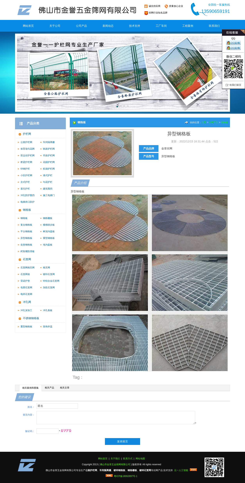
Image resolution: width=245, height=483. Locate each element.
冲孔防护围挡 (28, 195)
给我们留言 (235, 85)
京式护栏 (25, 182)
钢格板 (27, 209)
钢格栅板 (47, 218)
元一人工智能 (181, 470)
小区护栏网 (26, 175)
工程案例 (187, 25)
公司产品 (81, 25)
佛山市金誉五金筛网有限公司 (115, 464)
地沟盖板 (47, 244)
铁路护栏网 (49, 148)
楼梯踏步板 (49, 224)
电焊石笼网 (26, 294)
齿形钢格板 (26, 244)
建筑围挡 (47, 188)
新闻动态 (108, 25)
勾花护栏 (47, 182)
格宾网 (46, 267)
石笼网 (27, 259)
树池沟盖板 (49, 231)
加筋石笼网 (49, 287)
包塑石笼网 (26, 287)
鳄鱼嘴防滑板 (28, 251)
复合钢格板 (26, 224)
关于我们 (115, 458)
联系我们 (214, 25)
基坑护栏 (25, 188)
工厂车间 (161, 25)
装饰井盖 (47, 326)
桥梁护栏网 (26, 162)
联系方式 (127, 458)
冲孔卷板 (47, 310)
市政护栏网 (49, 155)
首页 (204, 122)
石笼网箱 (25, 274)
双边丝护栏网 (28, 155)
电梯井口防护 (28, 202)
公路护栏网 (26, 142)
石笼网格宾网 (28, 267)
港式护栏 (47, 175)
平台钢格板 (26, 231)
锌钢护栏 (25, 168)
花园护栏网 (49, 162)
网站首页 (28, 25)
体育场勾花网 (28, 148)
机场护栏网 (49, 168)
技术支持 (134, 25)
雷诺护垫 (25, 280)
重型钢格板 (49, 238)
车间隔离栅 (49, 142)
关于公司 (54, 25)
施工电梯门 (49, 195)
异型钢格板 (26, 238)
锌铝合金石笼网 (51, 280)
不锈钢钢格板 (31, 318)
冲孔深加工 (26, 310)
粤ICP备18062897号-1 (125, 476)
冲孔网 (27, 302)
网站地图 (140, 458)
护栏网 (27, 133)
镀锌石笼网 (49, 274)
